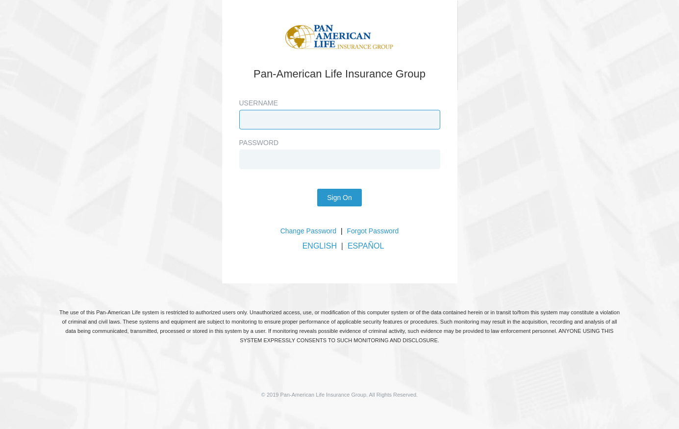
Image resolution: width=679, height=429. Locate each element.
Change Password (308, 231)
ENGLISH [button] (319, 246)
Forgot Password (373, 231)
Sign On (339, 198)
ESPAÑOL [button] (366, 246)
